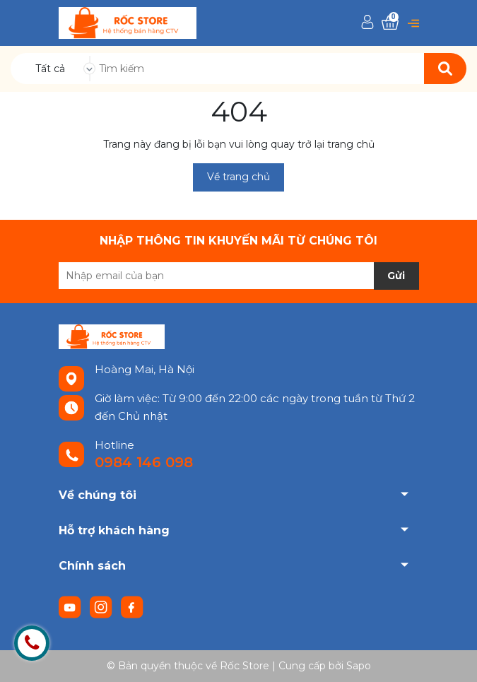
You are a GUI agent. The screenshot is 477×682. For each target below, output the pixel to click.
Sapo (358, 665)
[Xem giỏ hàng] (390, 23)
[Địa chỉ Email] (239, 275)
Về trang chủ (238, 176)
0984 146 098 (144, 462)
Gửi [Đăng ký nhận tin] (396, 275)
